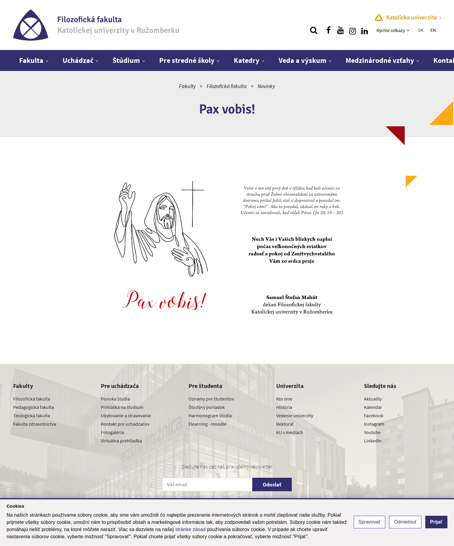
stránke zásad (190, 529)
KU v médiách (289, 432)
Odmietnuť (405, 521)
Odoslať (272, 484)
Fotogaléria (112, 432)
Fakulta (31, 60)
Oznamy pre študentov (211, 399)
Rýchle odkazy (390, 30)
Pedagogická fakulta (33, 407)
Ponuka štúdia (115, 399)
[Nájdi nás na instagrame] (353, 30)
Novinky (266, 86)
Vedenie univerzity (294, 415)
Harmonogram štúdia (210, 415)
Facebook (373, 415)
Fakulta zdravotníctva (34, 424)
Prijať (436, 521)
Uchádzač (78, 60)
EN (433, 30)
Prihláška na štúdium (122, 407)
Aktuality (373, 399)
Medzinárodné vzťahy (380, 60)
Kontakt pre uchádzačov (125, 424)
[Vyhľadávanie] (314, 30)
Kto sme (284, 399)
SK (420, 30)
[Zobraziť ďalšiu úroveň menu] (408, 30)
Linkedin (373, 441)
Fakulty (187, 86)
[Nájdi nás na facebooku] (329, 30)
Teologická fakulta (31, 415)
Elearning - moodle (208, 424)
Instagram (374, 424)
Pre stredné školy (187, 60)
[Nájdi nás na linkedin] (365, 30)
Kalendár (373, 407)
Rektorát (285, 424)
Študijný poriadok (207, 407)
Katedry (246, 60)
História (284, 407)
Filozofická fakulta (226, 86)
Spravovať (370, 521)
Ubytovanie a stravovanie (126, 415)
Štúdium (126, 60)
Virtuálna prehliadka (121, 441)
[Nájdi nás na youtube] (341, 30)
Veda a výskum (303, 60)
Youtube (372, 432)
